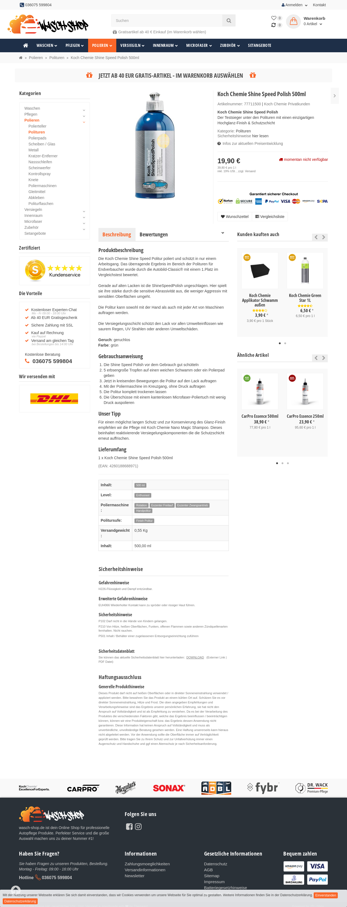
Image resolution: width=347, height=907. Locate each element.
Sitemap (211, 874)
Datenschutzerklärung (20, 901)
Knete (33, 180)
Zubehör (230, 45)
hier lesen (260, 136)
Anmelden (295, 5)
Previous (314, 237)
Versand (250, 171)
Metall (33, 150)
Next (324, 237)
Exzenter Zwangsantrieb (192, 505)
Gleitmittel (36, 192)
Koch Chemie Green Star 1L (305, 297)
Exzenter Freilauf (162, 505)
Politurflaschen (40, 203)
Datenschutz (214, 864)
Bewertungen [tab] (154, 234)
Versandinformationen (143, 869)
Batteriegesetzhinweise (223, 885)
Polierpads (37, 138)
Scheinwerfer (39, 168)
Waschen (47, 45)
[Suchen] (167, 20)
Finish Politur (144, 520)
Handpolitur (143, 510)
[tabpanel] (259, 292)
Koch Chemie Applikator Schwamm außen (260, 300)
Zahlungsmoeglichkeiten (145, 864)
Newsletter (134, 874)
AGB (208, 869)
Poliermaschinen (42, 186)
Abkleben (36, 197)
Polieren (102, 45)
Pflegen (75, 45)
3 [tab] (288, 463)
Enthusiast (142, 495)
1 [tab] (279, 343)
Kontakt (319, 5)
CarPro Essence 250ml (305, 416)
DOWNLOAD (195, 657)
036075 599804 (57, 877)
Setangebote (259, 45)
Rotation (141, 505)
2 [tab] (285, 343)
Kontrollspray (39, 174)
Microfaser (199, 45)
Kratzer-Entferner (42, 156)
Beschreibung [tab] (116, 234)
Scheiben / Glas (41, 144)
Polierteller (37, 126)
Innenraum (165, 45)
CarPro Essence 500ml (260, 416)
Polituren (243, 131)
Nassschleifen (40, 162)
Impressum (213, 880)
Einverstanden (325, 895)
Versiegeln (132, 45)
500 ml (140, 485)
